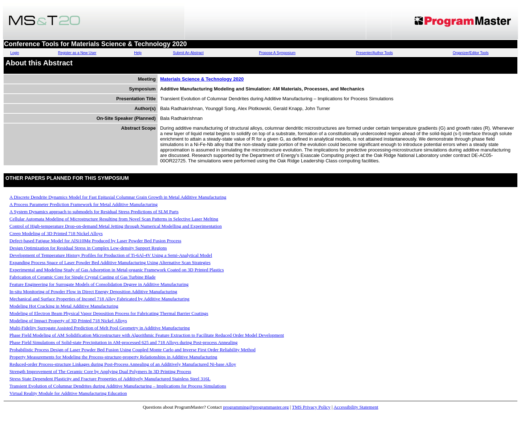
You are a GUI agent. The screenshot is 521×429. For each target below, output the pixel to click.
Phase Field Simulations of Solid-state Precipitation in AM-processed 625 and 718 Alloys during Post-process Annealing (123, 342)
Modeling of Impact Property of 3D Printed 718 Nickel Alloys (68, 320)
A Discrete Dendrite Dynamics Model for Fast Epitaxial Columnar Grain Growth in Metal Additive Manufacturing (117, 197)
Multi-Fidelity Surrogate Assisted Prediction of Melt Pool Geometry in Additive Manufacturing (99, 328)
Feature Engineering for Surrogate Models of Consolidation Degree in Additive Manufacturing (98, 284)
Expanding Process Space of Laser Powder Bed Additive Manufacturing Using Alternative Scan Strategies (110, 262)
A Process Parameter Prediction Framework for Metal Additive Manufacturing (83, 204)
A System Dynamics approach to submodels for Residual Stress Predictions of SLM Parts (94, 211)
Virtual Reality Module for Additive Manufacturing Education (68, 393)
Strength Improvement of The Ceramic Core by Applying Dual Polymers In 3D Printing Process (100, 371)
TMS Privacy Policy (311, 407)
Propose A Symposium (277, 53)
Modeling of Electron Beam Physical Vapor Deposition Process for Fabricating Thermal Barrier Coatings (108, 313)
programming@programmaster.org (256, 407)
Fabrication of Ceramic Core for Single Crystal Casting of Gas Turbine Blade (82, 277)
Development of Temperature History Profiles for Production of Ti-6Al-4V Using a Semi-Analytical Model (110, 255)
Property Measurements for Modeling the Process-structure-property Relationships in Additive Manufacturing (113, 357)
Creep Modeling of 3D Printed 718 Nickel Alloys (56, 233)
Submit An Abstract (188, 53)
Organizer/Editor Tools (471, 53)
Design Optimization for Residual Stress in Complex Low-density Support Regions (88, 248)
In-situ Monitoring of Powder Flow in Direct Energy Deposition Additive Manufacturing (93, 291)
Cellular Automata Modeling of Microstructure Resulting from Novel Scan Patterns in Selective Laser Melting (113, 219)
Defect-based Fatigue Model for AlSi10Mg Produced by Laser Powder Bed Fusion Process (95, 240)
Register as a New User (77, 53)
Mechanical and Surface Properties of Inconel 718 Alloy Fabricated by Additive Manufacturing (99, 298)
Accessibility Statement (356, 407)
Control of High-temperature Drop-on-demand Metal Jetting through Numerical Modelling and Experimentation (115, 226)
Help (138, 53)
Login (14, 53)
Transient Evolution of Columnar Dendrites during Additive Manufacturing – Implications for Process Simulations (117, 386)
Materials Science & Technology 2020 (202, 79)
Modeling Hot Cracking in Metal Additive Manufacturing (63, 306)
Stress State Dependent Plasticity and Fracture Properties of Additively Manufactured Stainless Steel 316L (110, 378)
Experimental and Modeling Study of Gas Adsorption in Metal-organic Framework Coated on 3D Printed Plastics (116, 269)
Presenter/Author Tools (374, 53)
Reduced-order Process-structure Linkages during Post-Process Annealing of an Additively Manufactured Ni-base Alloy (122, 364)
